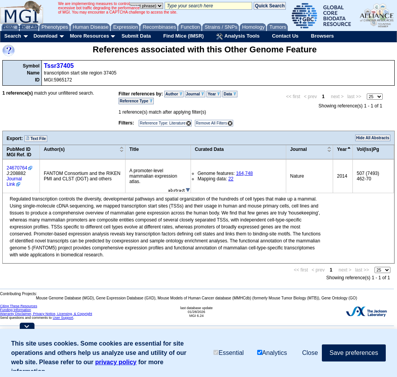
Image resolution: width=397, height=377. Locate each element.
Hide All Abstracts (372, 138)
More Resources (89, 36)
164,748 (244, 173)
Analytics (272, 352)
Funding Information (15, 310)
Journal (195, 94)
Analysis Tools (238, 36)
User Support (63, 318)
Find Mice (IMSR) (183, 36)
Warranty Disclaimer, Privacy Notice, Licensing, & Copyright (46, 314)
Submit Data (136, 36)
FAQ (34, 26)
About (8, 26)
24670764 (17, 168)
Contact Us (285, 36)
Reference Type (136, 101)
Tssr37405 (59, 65)
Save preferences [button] (354, 352)
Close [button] (310, 352)
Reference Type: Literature (163, 123)
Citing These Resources (18, 306)
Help (21, 26)
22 (230, 179)
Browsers (322, 36)
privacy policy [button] (116, 362)
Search (12, 36)
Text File (36, 138)
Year (214, 94)
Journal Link (14, 181)
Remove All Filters (211, 123)
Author (173, 94)
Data (229, 94)
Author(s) (54, 149)
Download (45, 36)
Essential (228, 352)
